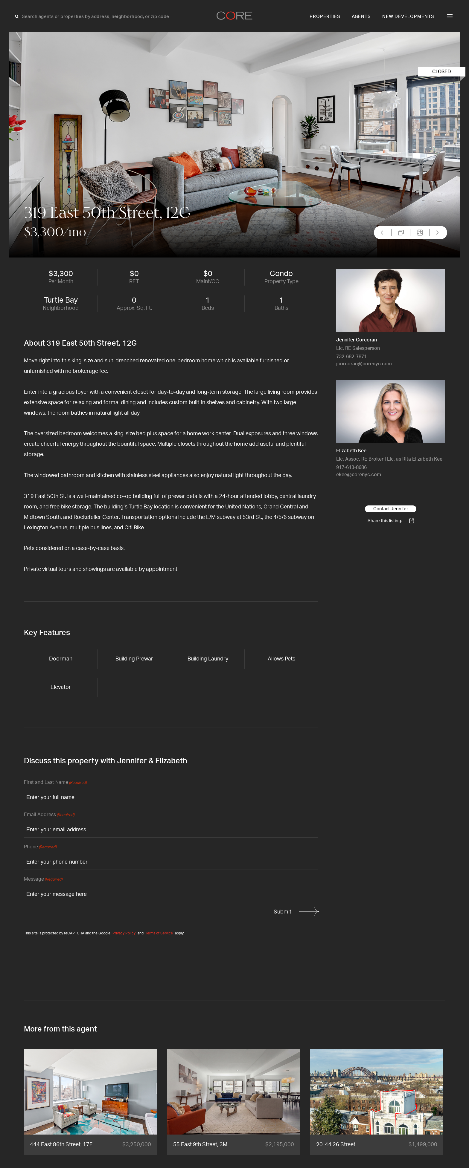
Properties (325, 16)
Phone (40, 847)
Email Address (49, 815)
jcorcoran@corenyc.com (364, 363)
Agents (361, 16)
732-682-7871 (351, 356)
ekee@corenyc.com (358, 474)
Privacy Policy (123, 933)
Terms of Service (159, 933)
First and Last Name (55, 782)
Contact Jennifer (390, 509)
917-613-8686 (351, 467)
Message (43, 879)
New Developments (408, 16)
